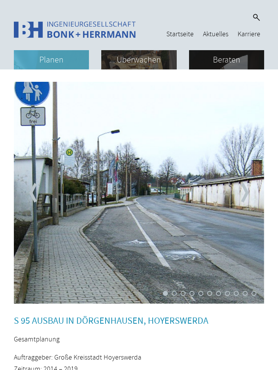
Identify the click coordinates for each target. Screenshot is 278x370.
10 (245, 293)
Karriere (249, 34)
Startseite (180, 34)
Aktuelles (215, 34)
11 (253, 293)
